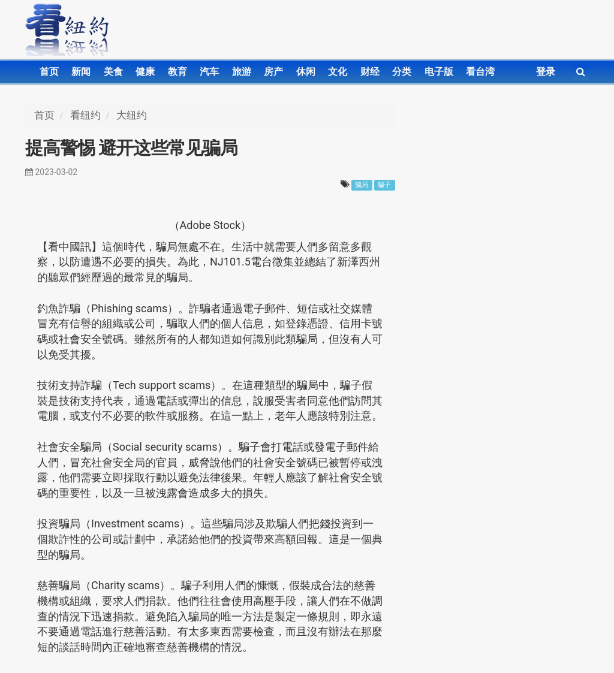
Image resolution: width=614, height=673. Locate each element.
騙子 (384, 185)
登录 (545, 71)
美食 (113, 71)
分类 (401, 71)
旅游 (241, 71)
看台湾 (480, 71)
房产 (273, 71)
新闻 (81, 71)
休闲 (305, 71)
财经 (370, 71)
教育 (177, 71)
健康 (145, 71)
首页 (49, 71)
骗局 (361, 185)
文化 (337, 71)
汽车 (209, 71)
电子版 (439, 71)
